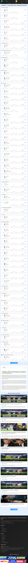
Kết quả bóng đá (3, 538)
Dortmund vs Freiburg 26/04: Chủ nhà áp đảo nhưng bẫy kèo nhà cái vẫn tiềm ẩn (11, 462)
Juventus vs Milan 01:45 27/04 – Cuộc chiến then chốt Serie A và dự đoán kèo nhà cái (12, 418)
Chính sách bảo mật (4, 528)
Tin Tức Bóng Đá (5, 434)
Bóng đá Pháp (5, 477)
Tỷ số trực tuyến (3, 541)
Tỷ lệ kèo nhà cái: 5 (4, 535)
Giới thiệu (3, 527)
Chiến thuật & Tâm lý (6, 505)
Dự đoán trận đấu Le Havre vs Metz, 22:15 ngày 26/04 (8, 476)
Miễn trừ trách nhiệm (4, 531)
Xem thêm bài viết (14, 509)
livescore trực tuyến (23, 382)
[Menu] (26, 1)
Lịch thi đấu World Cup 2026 (5, 542)
